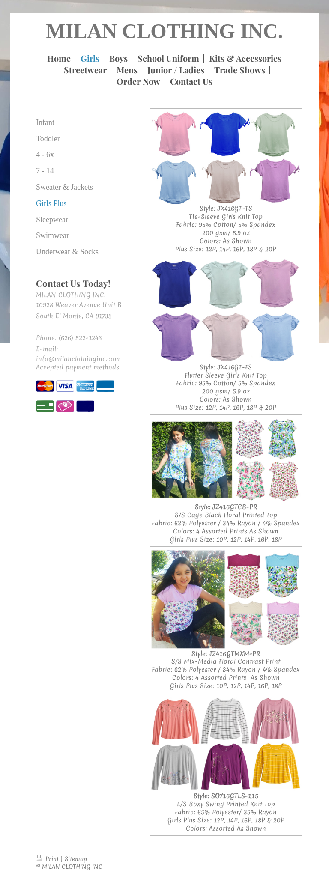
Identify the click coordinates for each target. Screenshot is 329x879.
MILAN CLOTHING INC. (164, 31)
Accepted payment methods (77, 367)
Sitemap (76, 859)
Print (48, 859)
